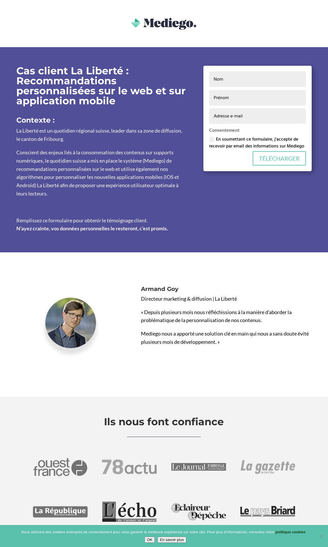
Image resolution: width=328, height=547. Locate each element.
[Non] (321, 536)
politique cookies (290, 532)
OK (149, 540)
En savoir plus (172, 540)
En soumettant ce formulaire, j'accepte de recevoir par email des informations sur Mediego (256, 142)
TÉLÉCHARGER (279, 158)
